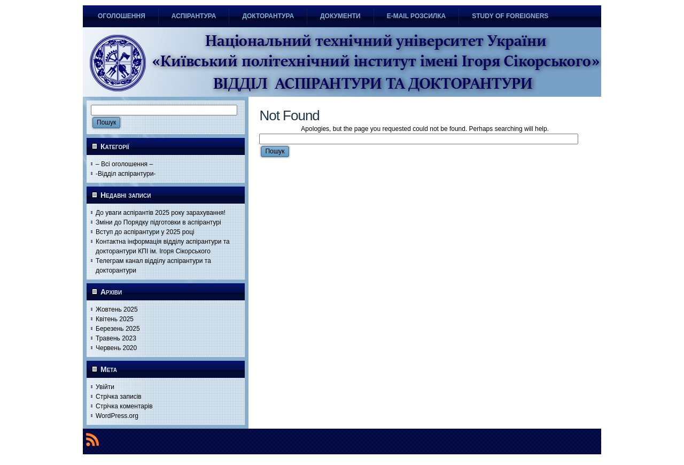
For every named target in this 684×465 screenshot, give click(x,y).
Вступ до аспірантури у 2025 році (145, 232)
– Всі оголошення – (124, 164)
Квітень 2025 (115, 319)
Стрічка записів (119, 396)
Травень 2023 (116, 338)
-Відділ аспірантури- (126, 173)
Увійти (105, 387)
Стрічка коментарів (124, 406)
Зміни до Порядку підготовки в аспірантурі (158, 222)
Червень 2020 (116, 348)
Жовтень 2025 (117, 309)
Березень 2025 (118, 328)
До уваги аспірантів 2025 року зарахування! (161, 212)
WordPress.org (117, 416)
